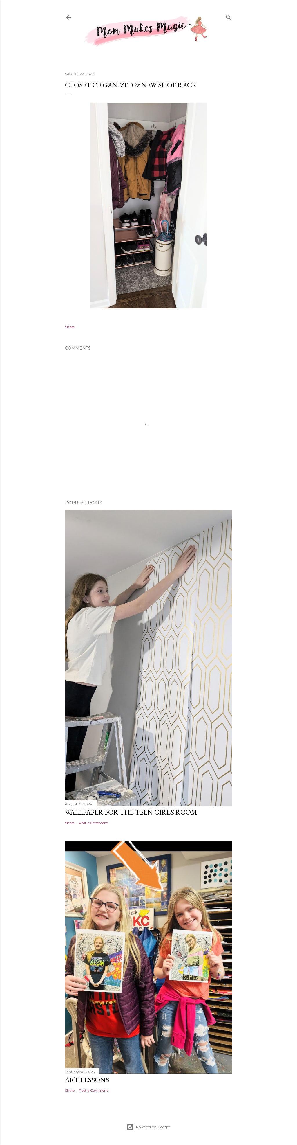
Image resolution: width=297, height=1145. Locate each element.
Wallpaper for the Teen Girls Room (131, 812)
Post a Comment (93, 823)
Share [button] (70, 327)
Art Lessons (87, 1079)
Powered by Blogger (148, 1127)
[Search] (228, 16)
